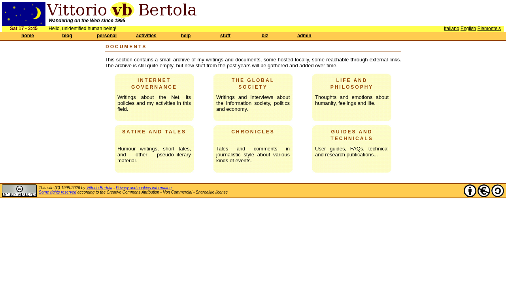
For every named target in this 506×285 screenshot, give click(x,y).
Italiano (451, 28)
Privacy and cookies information (144, 188)
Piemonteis (489, 28)
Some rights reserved (57, 192)
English (468, 28)
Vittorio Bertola (99, 188)
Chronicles (252, 132)
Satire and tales (154, 132)
